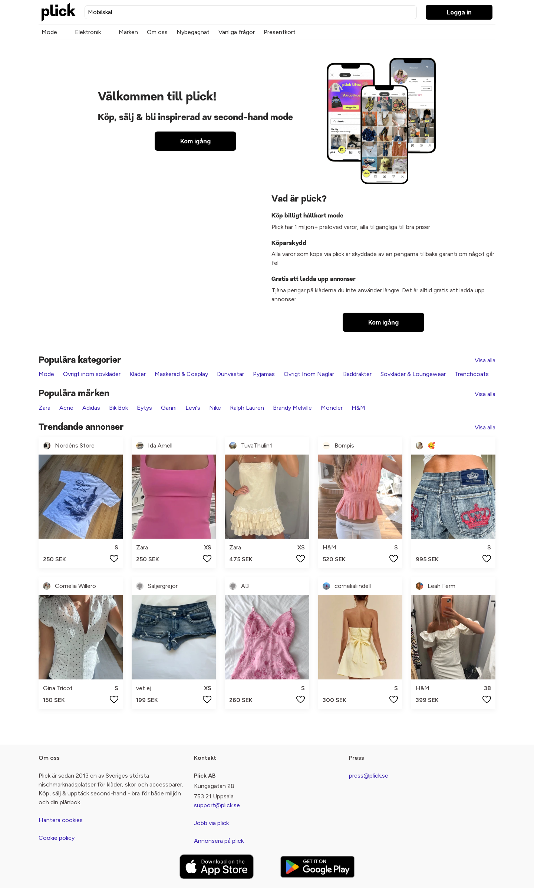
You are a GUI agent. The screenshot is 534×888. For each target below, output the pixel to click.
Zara (44, 407)
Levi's (192, 407)
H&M (358, 407)
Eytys (144, 407)
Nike (215, 407)
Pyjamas (264, 374)
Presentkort (280, 32)
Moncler (332, 407)
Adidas (91, 407)
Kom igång (195, 141)
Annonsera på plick (219, 840)
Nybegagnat (193, 32)
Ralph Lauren (247, 407)
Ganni (169, 407)
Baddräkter (357, 374)
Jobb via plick (211, 823)
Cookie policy (57, 837)
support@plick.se (217, 805)
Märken (128, 32)
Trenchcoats (472, 374)
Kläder (137, 374)
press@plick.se (368, 775)
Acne (66, 407)
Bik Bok (118, 407)
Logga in (459, 12)
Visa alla (485, 360)
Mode (49, 32)
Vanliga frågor (236, 32)
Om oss (157, 32)
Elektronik (88, 32)
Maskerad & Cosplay (181, 374)
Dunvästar (230, 374)
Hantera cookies (61, 820)
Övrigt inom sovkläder (92, 374)
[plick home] (59, 12)
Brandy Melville (292, 407)
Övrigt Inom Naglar (309, 374)
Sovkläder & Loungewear (413, 374)
